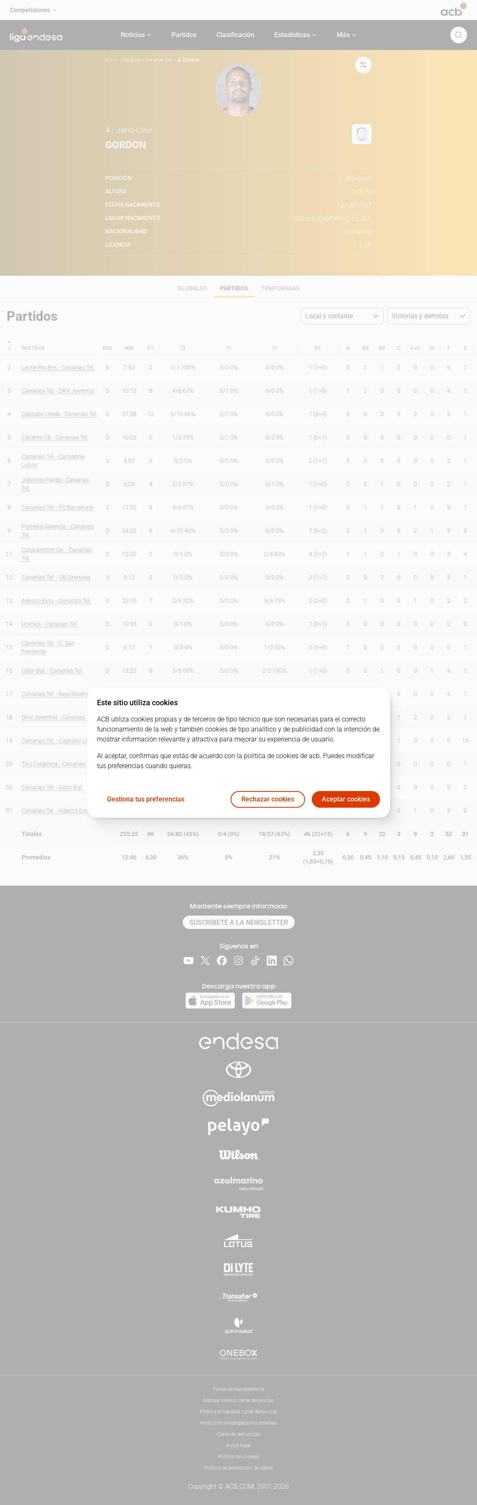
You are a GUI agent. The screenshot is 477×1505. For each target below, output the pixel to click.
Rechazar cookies (267, 799)
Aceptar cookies (346, 799)
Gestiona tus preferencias (145, 799)
